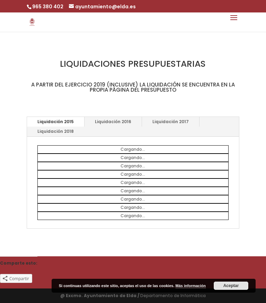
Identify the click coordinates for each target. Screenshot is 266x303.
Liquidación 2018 (55, 131)
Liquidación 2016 (113, 122)
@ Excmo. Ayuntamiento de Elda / (100, 296)
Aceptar (231, 285)
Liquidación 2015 (55, 122)
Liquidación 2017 (170, 122)
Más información (191, 286)
